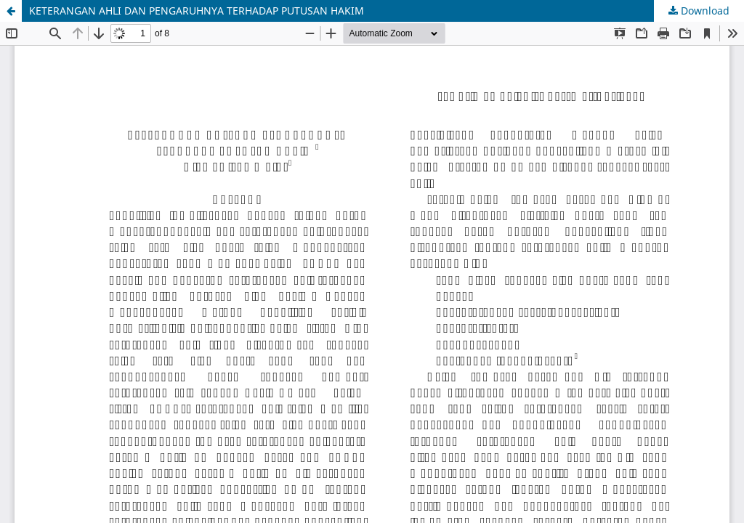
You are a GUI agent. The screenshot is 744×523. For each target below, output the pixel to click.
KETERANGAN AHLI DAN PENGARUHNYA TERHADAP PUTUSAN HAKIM (196, 10)
